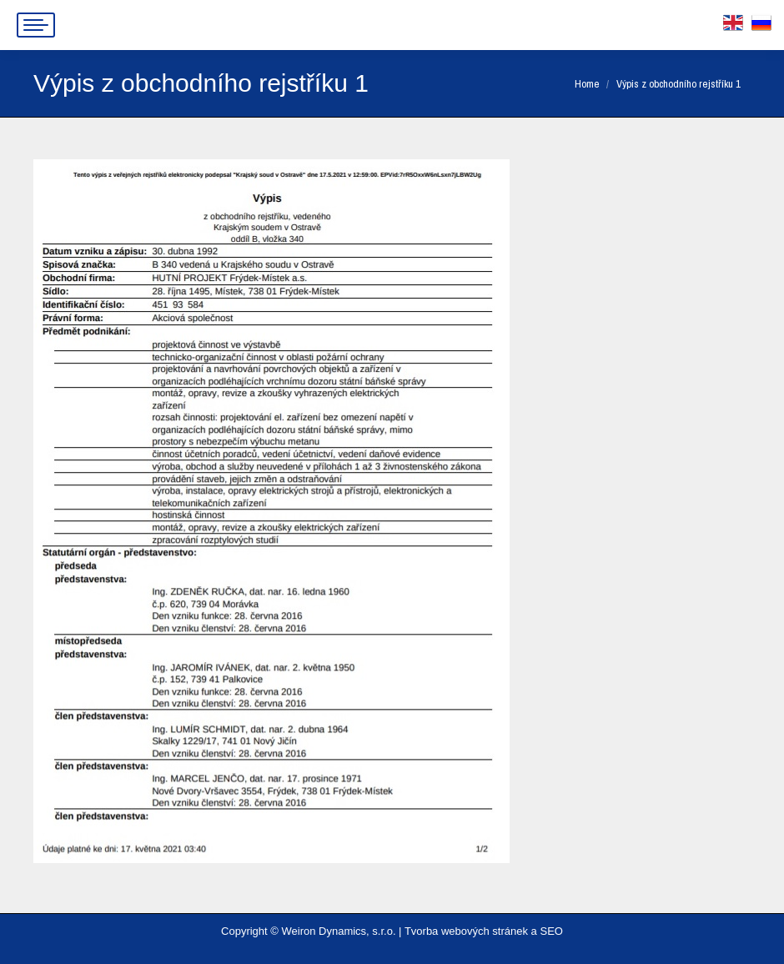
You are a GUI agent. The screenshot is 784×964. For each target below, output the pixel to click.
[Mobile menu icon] (36, 25)
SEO (551, 931)
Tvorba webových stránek (466, 931)
